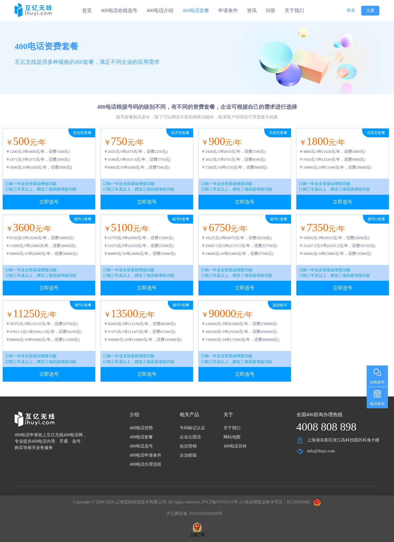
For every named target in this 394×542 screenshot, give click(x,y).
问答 (270, 10)
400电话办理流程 (145, 464)
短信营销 (188, 446)
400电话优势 (141, 428)
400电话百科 (235, 446)
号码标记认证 (192, 428)
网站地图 (231, 437)
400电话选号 (141, 446)
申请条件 (228, 10)
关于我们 (294, 10)
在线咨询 (377, 382)
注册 (370, 10)
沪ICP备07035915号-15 (222, 502)
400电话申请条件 (145, 455)
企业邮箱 (188, 455)
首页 (87, 10)
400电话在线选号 (119, 10)
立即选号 (49, 201)
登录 (351, 10)
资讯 (252, 10)
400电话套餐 (195, 10)
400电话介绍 (160, 10)
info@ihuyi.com (321, 451)
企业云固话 (190, 437)
